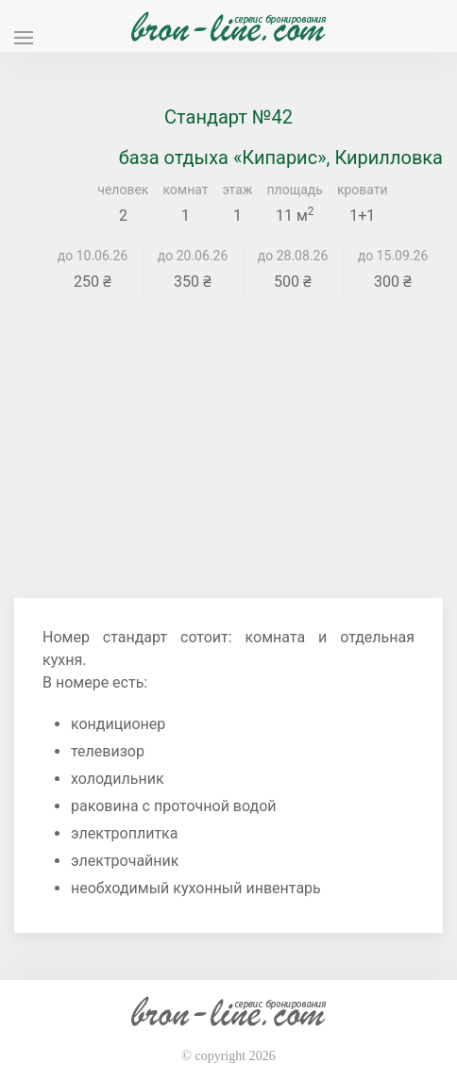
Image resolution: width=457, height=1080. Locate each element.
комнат (185, 189)
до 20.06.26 (193, 255)
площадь (295, 189)
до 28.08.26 (293, 255)
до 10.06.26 (93, 255)
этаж (238, 189)
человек (122, 189)
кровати (362, 189)
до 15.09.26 (393, 255)
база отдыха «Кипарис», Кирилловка (281, 157)
